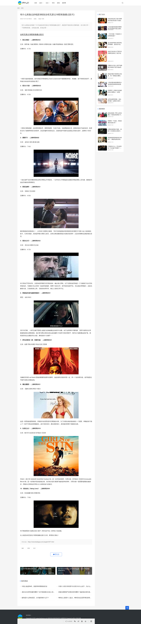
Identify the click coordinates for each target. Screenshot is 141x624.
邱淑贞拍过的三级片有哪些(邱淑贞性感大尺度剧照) (115, 20)
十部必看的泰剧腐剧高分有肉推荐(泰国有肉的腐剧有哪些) (115, 84)
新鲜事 (64, 3)
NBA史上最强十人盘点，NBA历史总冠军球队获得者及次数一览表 (75, 598)
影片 (34, 548)
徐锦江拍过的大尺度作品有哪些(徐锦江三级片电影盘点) (115, 53)
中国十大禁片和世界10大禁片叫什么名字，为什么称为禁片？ (75, 586)
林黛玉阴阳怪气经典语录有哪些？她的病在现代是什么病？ (75, 592)
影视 (58, 3)
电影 (23, 548)
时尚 (53, 3)
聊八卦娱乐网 (77, 618)
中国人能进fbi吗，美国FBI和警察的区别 (34, 586)
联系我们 (28, 615)
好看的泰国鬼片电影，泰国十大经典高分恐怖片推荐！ (115, 131)
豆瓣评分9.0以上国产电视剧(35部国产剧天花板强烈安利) (115, 67)
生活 (47, 3)
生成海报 (68, 621)
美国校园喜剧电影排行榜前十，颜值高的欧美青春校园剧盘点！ (115, 139)
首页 (35, 3)
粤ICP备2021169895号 (59, 618)
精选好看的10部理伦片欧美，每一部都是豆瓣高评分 (115, 75)
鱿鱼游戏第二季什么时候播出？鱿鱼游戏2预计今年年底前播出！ (115, 114)
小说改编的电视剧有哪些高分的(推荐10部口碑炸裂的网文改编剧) (115, 28)
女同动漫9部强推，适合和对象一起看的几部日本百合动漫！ (115, 100)
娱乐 (40, 3)
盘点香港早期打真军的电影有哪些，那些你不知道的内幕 (115, 44)
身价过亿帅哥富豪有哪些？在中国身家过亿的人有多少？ (38, 592)
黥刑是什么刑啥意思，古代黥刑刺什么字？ (35, 598)
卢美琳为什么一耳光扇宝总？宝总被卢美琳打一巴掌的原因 (115, 148)
